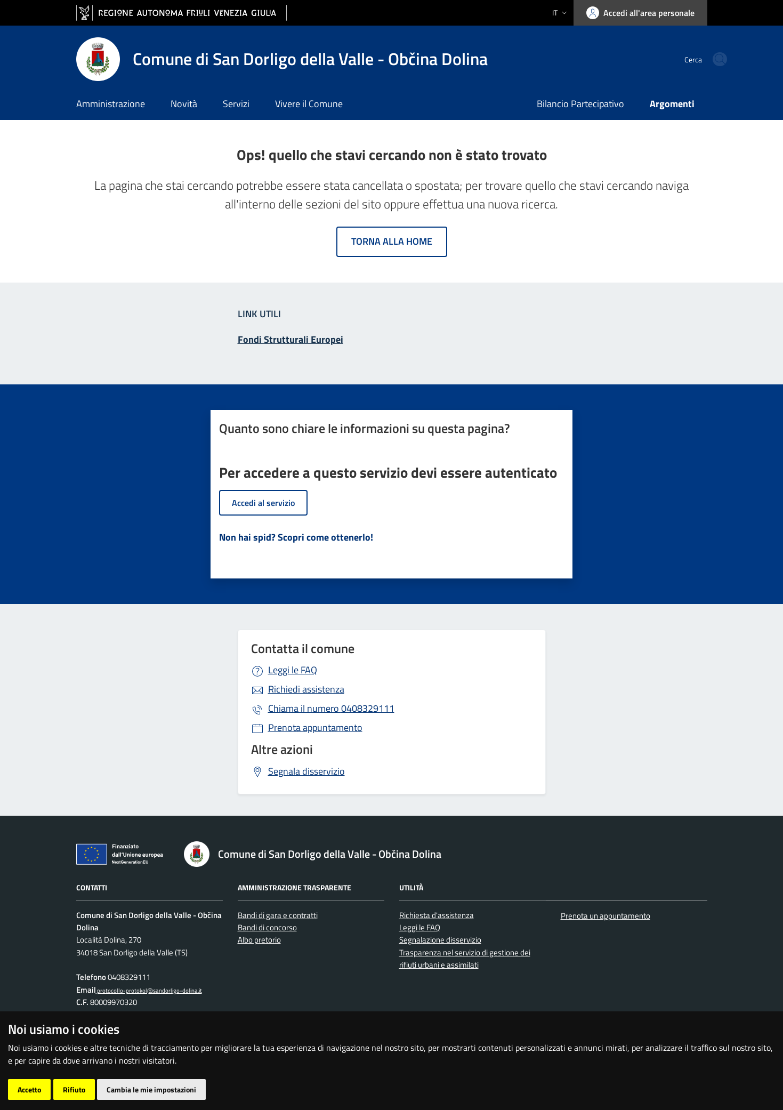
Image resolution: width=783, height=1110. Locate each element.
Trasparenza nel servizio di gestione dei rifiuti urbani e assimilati (464, 958)
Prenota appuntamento (315, 727)
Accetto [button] (29, 1089)
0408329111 (331, 708)
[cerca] (694, 59)
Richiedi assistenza (306, 689)
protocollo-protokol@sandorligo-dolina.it (149, 990)
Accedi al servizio (263, 502)
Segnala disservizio (306, 771)
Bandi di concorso (267, 927)
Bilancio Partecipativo (580, 103)
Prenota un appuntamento (605, 916)
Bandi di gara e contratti (278, 915)
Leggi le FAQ (292, 670)
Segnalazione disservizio (440, 940)
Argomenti (672, 103)
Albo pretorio (259, 940)
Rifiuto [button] (74, 1089)
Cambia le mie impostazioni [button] (151, 1089)
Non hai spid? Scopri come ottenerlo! (296, 537)
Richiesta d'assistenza (436, 915)
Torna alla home (391, 241)
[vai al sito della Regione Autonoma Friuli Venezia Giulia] (181, 13)
